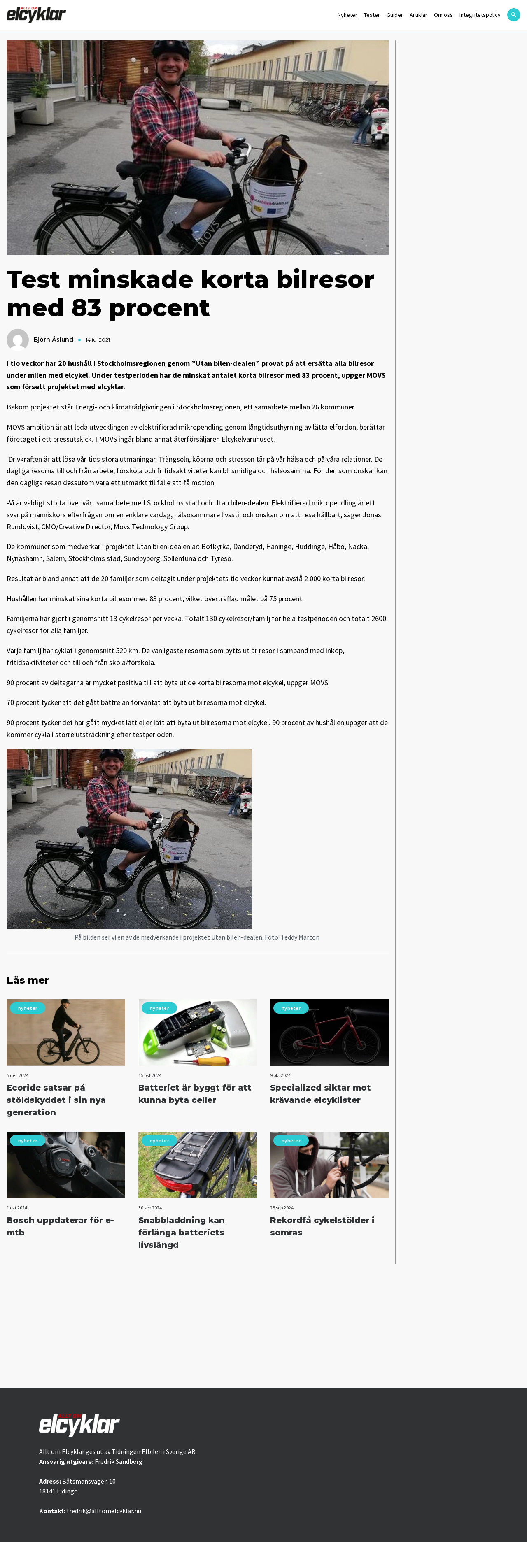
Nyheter (347, 15)
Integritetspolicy (480, 15)
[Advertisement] (263, 1326)
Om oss (443, 15)
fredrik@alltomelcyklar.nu (104, 1511)
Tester (372, 15)
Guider (395, 15)
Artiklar (418, 15)
